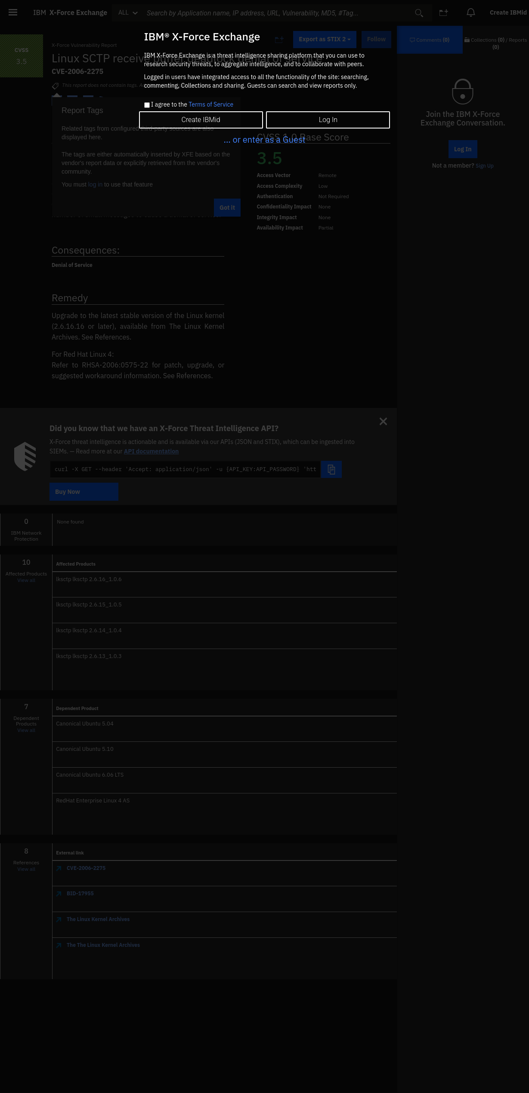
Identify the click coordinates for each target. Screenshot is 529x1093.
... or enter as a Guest (264, 139)
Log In (328, 120)
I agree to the (192, 105)
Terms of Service (211, 104)
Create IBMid (200, 120)
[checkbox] (147, 105)
